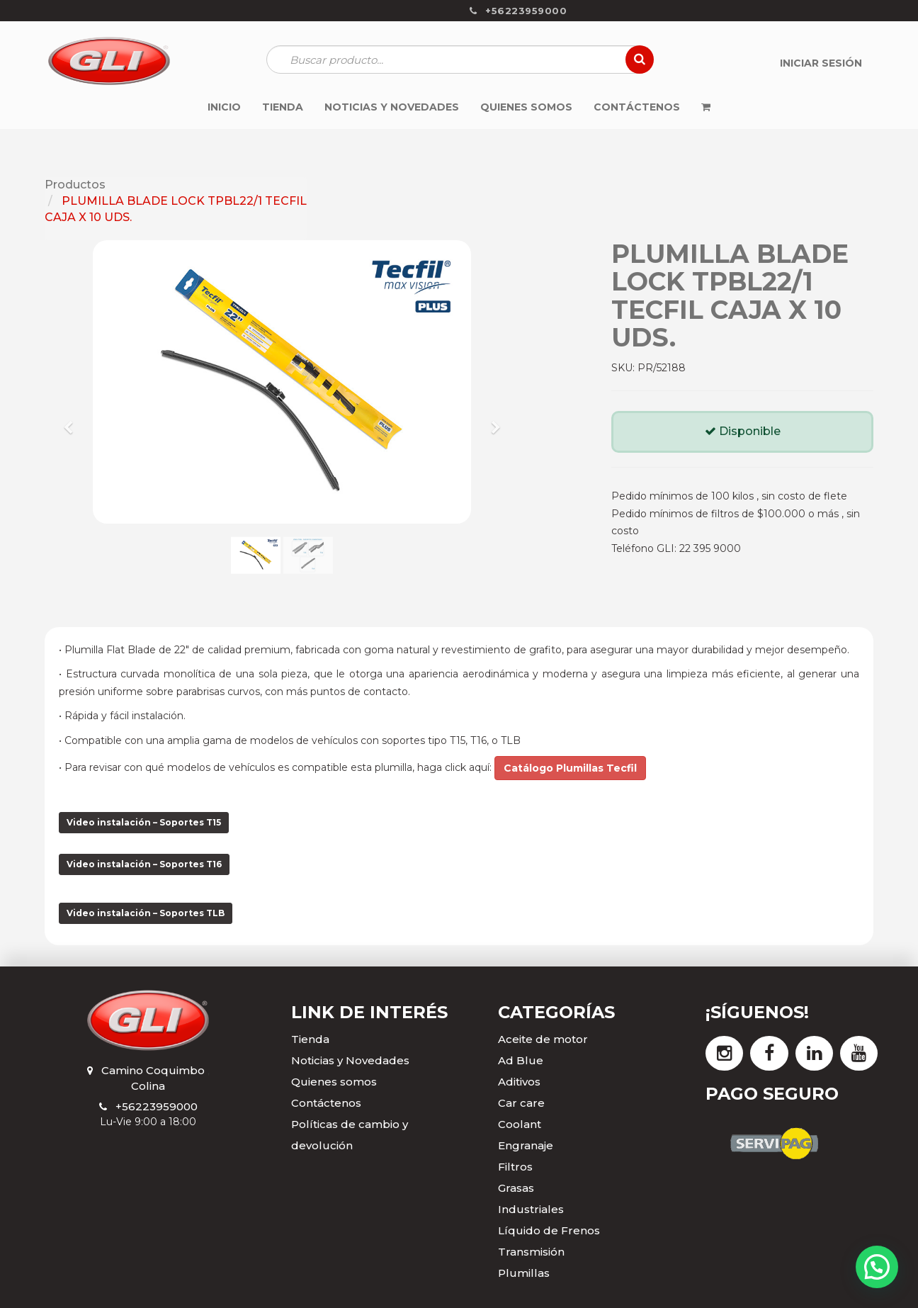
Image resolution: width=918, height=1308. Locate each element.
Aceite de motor (543, 1039)
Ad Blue (520, 1060)
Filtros (515, 1166)
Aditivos (519, 1081)
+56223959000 (156, 1106)
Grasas (516, 1188)
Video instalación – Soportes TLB (146, 913)
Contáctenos (326, 1103)
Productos (75, 184)
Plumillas (524, 1273)
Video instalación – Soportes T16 (144, 864)
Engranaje (525, 1145)
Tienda (310, 1039)
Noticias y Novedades (350, 1060)
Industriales (531, 1209)
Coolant (519, 1124)
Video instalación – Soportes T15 (144, 822)
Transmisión (531, 1251)
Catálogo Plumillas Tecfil (570, 768)
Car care (521, 1103)
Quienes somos (334, 1081)
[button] (73, 421)
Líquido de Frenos (549, 1230)
